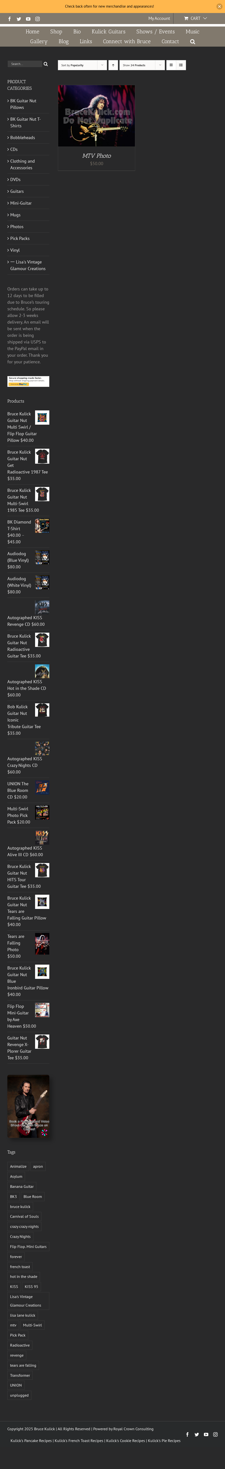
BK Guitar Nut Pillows (23, 104)
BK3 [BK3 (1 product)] (13, 1196)
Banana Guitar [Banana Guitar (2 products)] (22, 1186)
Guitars (17, 191)
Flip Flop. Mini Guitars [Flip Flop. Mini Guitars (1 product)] (28, 1246)
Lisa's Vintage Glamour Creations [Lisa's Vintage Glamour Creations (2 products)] (25, 1301)
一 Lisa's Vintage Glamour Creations (28, 265)
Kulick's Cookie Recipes (125, 1440)
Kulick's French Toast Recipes (79, 1440)
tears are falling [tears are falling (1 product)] (23, 1365)
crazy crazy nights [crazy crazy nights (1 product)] (24, 1226)
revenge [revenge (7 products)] (17, 1355)
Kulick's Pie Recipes (164, 1440)
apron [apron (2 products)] (38, 1166)
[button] (192, 41)
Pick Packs (20, 238)
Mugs (15, 215)
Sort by (72, 65)
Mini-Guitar (21, 203)
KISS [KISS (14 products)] (14, 1286)
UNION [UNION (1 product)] (16, 1385)
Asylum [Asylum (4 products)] (16, 1176)
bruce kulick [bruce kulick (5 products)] (20, 1206)
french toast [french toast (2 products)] (20, 1266)
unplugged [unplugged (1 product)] (19, 1395)
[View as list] (181, 65)
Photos (17, 226)
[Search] (45, 63)
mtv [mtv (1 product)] (13, 1325)
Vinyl (15, 250)
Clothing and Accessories (22, 164)
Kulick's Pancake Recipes (31, 1440)
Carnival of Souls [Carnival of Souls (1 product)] (24, 1216)
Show (134, 65)
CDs (14, 149)
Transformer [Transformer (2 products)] (20, 1375)
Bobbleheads (22, 137)
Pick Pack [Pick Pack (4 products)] (18, 1335)
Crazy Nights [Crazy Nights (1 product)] (20, 1236)
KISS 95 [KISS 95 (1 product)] (31, 1286)
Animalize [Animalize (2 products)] (18, 1166)
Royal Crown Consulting (133, 1428)
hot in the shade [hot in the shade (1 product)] (23, 1276)
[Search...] (24, 63)
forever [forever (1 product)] (16, 1256)
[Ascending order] (113, 65)
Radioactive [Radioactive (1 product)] (20, 1345)
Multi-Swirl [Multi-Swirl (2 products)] (32, 1325)
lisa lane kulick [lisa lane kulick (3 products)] (22, 1315)
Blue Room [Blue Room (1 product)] (33, 1196)
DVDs (15, 179)
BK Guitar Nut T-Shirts (25, 122)
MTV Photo (96, 155)
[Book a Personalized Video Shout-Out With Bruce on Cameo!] (28, 1077)
